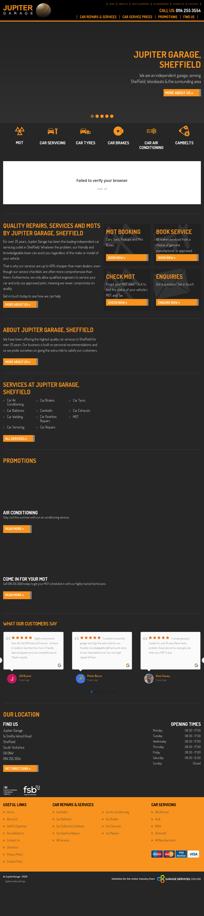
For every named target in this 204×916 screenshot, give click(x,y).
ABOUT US (123, 4)
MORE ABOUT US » (173, 92)
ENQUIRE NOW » (171, 303)
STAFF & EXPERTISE (140, 4)
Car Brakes (47, 403)
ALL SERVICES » (18, 441)
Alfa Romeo (162, 815)
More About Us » (20, 304)
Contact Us (13, 844)
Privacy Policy (15, 858)
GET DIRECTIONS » (20, 772)
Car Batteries (15, 413)
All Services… (63, 844)
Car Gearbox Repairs (48, 421)
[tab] (92, 114)
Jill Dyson (25, 679)
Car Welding (15, 419)
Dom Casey (163, 679)
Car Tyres (79, 403)
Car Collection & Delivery (70, 829)
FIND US (189, 17)
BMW (158, 829)
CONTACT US (178, 4)
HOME (112, 4)
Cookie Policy (14, 865)
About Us (12, 822)
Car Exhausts (81, 413)
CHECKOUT (193, 4)
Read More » (16, 532)
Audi (157, 822)
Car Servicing (15, 429)
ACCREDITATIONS (161, 4)
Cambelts (46, 413)
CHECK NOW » (119, 303)
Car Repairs (47, 429)
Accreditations (15, 836)
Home (10, 815)
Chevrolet (160, 836)
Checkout (12, 851)
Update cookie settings (15, 884)
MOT (76, 419)
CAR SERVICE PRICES (137, 17)
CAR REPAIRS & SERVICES (98, 17)
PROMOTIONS (167, 17)
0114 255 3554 (180, 10)
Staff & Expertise (16, 829)
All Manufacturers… (166, 844)
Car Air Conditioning (15, 404)
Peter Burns (95, 679)
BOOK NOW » (118, 257)
